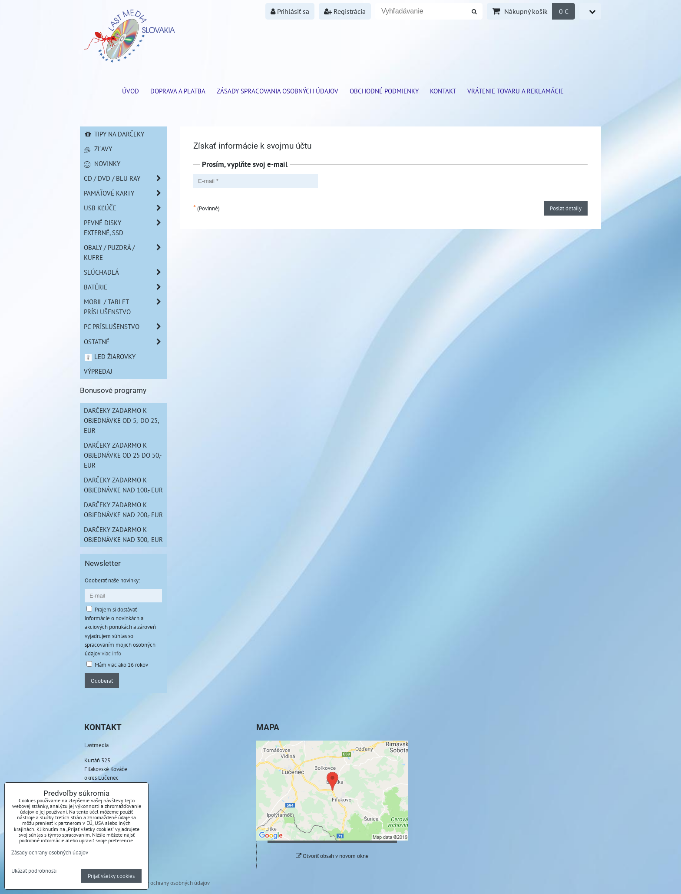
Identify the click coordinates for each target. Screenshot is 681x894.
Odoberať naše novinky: (112, 580)
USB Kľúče (125, 208)
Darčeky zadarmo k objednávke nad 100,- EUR (123, 484)
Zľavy (98, 148)
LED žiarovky (110, 356)
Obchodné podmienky (384, 90)
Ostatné (125, 342)
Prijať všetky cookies (111, 875)
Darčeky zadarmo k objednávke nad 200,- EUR (123, 509)
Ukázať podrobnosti (33, 871)
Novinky (102, 163)
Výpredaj (98, 371)
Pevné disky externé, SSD (125, 228)
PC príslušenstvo (125, 326)
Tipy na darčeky (114, 134)
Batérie (125, 287)
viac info (111, 653)
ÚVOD (130, 90)
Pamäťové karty (125, 193)
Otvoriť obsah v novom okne (332, 856)
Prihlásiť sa (290, 11)
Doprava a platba (177, 90)
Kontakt (443, 90)
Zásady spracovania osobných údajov (277, 90)
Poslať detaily (566, 208)
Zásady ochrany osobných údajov (171, 883)
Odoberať (102, 681)
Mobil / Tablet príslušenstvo (125, 307)
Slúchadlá (125, 272)
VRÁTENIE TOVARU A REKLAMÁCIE (515, 90)
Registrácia (345, 11)
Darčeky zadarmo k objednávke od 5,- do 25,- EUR (122, 420)
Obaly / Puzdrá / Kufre (125, 252)
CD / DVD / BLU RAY (125, 178)
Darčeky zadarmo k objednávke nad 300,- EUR (123, 534)
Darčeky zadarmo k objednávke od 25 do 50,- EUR (123, 455)
